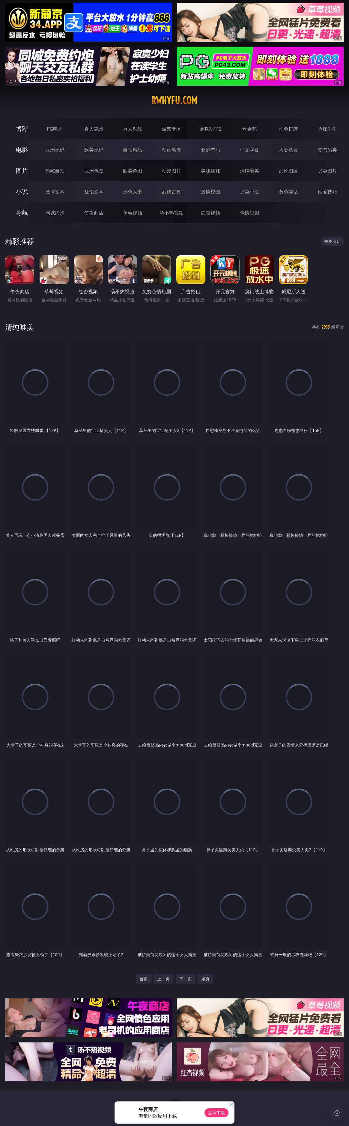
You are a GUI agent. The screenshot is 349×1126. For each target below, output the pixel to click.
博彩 (22, 129)
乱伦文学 (93, 191)
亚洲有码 (210, 149)
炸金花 (249, 129)
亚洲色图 (93, 170)
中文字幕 (249, 149)
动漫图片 (171, 170)
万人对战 (132, 129)
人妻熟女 (288, 149)
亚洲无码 (54, 149)
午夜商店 (93, 212)
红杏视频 (210, 212)
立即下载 (216, 1113)
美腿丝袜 (210, 170)
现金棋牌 (288, 129)
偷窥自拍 (54, 170)
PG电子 (55, 129)
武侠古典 (171, 191)
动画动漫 (171, 149)
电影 (22, 150)
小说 (22, 192)
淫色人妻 (132, 191)
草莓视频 (132, 212)
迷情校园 (210, 191)
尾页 (205, 979)
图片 (22, 171)
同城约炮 (54, 212)
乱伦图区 (288, 170)
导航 (22, 212)
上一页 (163, 979)
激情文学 (54, 191)
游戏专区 (171, 129)
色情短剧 (249, 212)
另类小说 (249, 191)
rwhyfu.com (174, 100)
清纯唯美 (249, 170)
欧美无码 (93, 149)
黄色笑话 (288, 191)
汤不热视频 (171, 212)
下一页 (185, 979)
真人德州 (93, 129)
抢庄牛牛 (327, 129)
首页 (143, 979)
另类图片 (327, 170)
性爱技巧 (327, 191)
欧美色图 (132, 170)
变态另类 (327, 149)
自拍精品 (132, 149)
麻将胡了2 (210, 129)
